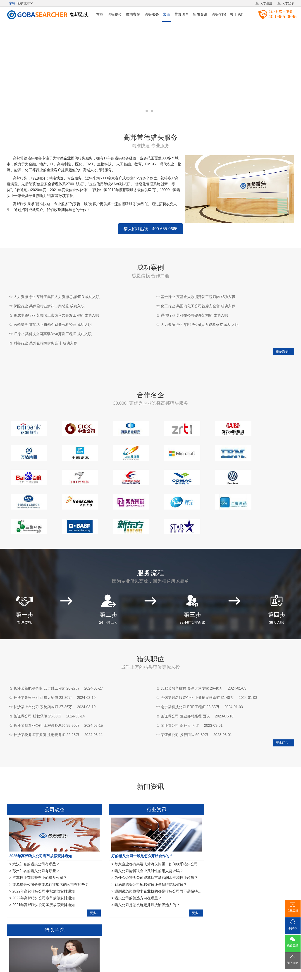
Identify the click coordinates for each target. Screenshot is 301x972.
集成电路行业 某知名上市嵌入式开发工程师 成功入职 (56, 307)
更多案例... (283, 343)
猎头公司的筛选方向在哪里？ (134, 865)
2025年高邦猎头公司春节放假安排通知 (40, 823)
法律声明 (159, 938)
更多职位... (283, 710)
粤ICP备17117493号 (150, 956)
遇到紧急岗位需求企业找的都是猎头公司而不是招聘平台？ (157, 859)
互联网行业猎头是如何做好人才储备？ (239, 838)
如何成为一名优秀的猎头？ (230, 872)
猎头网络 (142, 938)
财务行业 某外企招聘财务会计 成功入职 (45, 335)
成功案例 (133, 14)
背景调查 (181, 14)
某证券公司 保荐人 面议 (180, 693)
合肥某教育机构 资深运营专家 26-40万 (192, 656)
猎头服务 (151, 14)
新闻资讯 (200, 14)
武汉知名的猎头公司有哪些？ (36, 831)
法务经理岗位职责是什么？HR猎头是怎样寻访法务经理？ (254, 852)
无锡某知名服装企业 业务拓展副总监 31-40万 (197, 665)
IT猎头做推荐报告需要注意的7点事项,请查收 (244, 865)
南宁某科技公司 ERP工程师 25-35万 (190, 674)
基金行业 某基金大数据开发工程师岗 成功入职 (198, 289)
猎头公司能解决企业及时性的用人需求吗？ (144, 838)
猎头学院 (218, 14)
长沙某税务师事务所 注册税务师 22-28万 (46, 702)
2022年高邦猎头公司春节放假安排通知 (43, 865)
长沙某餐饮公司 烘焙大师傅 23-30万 (43, 665)
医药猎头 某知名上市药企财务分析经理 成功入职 (53, 316)
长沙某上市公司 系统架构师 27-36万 (43, 674)
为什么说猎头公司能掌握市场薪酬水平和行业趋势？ (152, 845)
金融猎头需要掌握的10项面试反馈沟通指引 (243, 831)
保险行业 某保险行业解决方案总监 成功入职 (49, 298)
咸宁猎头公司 (38, 903)
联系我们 (193, 938)
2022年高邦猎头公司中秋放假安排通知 (43, 859)
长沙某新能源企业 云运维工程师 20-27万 (46, 656)
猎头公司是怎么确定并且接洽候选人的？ (143, 872)
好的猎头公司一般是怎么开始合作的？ (138, 823)
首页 (99, 14)
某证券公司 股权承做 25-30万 (37, 684)
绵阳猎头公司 (16, 903)
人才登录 (288, 3)
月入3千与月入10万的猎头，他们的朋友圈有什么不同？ (253, 845)
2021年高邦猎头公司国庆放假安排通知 (43, 872)
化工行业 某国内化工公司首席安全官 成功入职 (198, 298)
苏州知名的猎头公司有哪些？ (36, 838)
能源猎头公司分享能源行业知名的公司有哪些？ (50, 852)
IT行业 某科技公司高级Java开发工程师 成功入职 (53, 326)
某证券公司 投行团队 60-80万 (184, 702)
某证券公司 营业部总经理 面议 (185, 684)
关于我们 (237, 14)
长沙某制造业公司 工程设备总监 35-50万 (46, 693)
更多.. (90, 880)
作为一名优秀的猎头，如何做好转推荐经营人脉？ (245, 823)
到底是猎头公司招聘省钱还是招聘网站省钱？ (146, 852)
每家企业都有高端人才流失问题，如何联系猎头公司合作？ (157, 831)
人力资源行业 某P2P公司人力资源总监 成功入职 (199, 316)
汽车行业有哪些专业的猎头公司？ (39, 845)
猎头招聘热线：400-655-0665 (94, 220)
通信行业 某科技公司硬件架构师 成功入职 (194, 307)
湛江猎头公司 (86, 903)
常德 (166, 14)
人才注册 (266, 3)
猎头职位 (114, 14)
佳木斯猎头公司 (63, 903)
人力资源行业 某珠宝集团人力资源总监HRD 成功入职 (57, 289)
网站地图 (176, 938)
